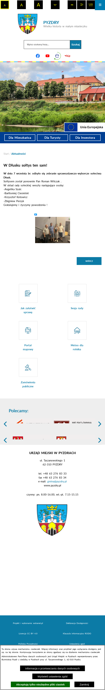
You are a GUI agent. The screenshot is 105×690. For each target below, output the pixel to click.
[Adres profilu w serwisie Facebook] (37, 56)
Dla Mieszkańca (20, 137)
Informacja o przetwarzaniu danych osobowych (52, 668)
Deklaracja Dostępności (77, 644)
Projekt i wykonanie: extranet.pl (28, 644)
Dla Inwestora (85, 137)
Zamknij (84, 684)
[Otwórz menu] (100, 5)
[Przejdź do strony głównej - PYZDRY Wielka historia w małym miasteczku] (52, 24)
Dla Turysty (52, 137)
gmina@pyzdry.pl (57, 502)
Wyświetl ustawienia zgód (52, 676)
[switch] (55, 4)
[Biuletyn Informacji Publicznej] (67, 56)
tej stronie (13, 652)
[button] (52, 229)
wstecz (89, 260)
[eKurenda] (57, 56)
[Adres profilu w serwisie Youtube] (47, 56)
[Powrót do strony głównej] (6, 154)
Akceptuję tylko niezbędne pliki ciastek (40, 684)
